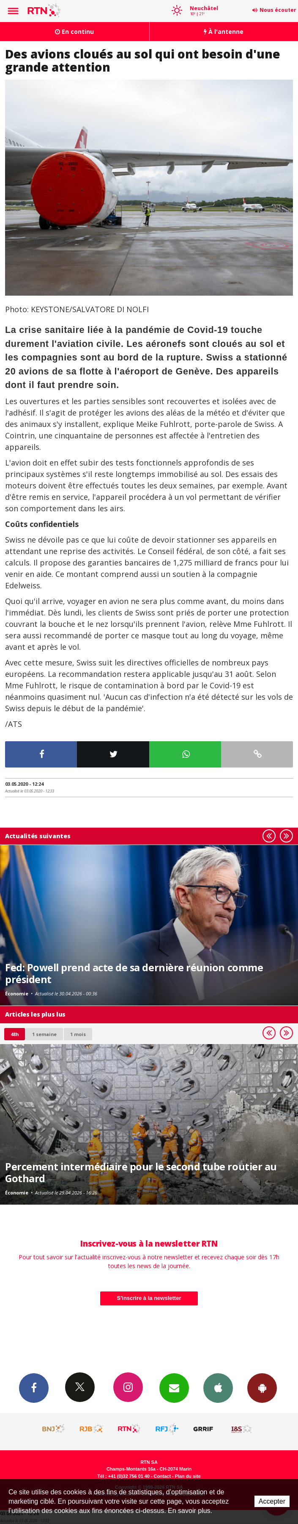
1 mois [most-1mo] (78, 1034)
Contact (162, 1476)
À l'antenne (223, 32)
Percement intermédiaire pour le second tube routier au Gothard (141, 1172)
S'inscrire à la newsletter (149, 1298)
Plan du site (188, 1476)
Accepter (272, 1501)
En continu (74, 32)
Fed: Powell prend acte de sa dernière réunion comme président (134, 973)
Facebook (34, 1387)
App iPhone (218, 1387)
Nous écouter (278, 10)
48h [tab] (15, 1034)
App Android (262, 1387)
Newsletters (174, 1387)
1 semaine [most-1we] (44, 1034)
